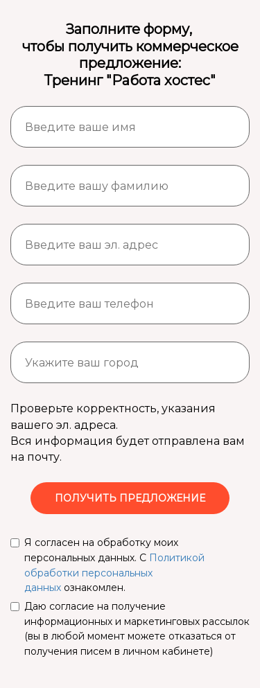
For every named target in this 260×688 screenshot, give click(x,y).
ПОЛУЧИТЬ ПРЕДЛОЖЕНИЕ (130, 498)
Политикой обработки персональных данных (114, 573)
